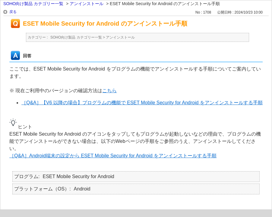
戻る (13, 12)
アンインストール (86, 3)
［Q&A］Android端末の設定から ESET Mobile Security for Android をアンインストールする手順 (113, 155)
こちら (109, 90)
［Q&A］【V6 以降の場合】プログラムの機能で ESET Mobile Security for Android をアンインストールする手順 (142, 102)
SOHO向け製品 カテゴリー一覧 (33, 3)
